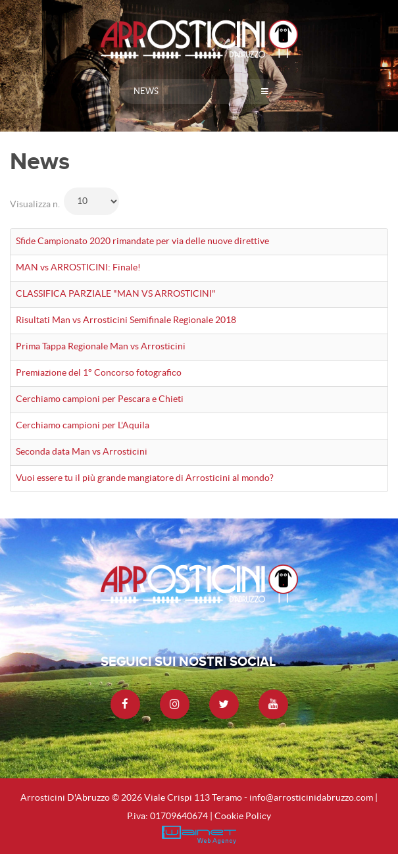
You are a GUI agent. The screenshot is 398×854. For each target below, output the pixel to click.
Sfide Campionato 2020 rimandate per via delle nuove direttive (142, 241)
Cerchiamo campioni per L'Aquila (82, 425)
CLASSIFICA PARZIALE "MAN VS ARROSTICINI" (116, 293)
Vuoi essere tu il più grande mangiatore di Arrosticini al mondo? (145, 477)
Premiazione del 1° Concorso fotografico (99, 372)
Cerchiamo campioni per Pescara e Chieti (100, 398)
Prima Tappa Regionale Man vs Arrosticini (101, 346)
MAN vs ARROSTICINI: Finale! (78, 267)
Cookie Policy (242, 816)
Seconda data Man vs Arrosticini (81, 451)
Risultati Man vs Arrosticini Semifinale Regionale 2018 (126, 319)
